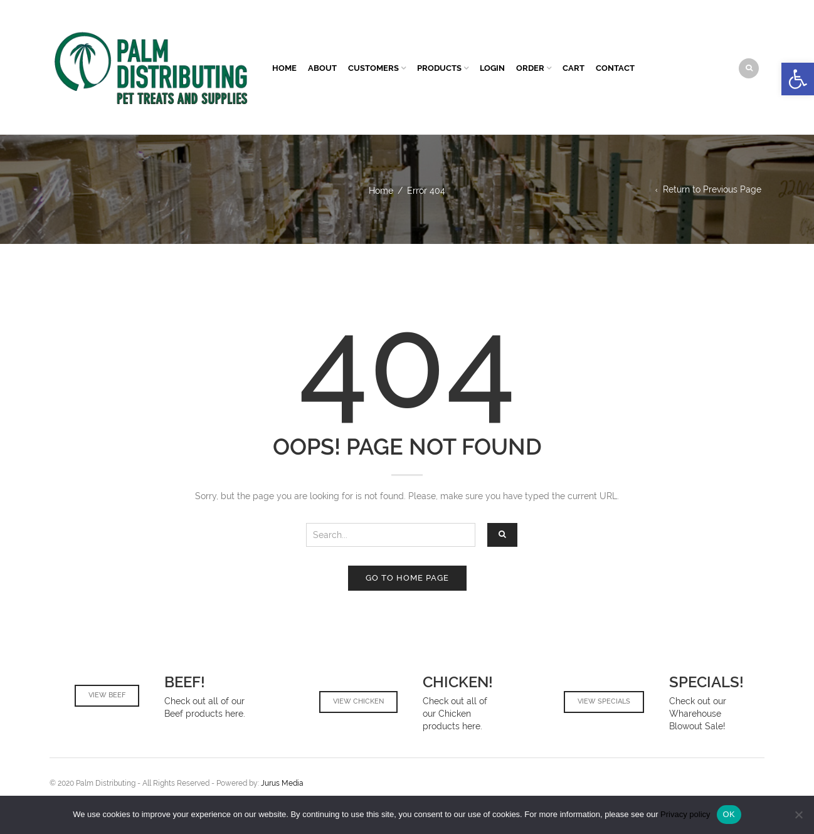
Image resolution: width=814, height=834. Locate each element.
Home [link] (284, 68)
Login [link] (492, 68)
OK (729, 814)
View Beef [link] (106, 695)
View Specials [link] (604, 701)
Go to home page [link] (407, 578)
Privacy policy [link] (685, 814)
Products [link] (439, 68)
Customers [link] (373, 68)
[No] (798, 814)
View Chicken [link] (358, 701)
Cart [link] (573, 68)
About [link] (322, 68)
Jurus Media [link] (281, 783)
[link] (797, 79)
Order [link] (530, 68)
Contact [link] (615, 68)
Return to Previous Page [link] (712, 189)
